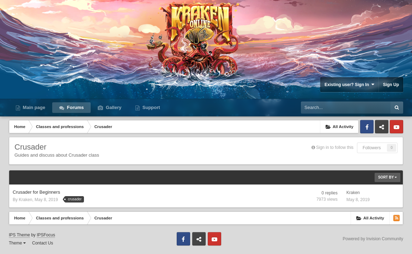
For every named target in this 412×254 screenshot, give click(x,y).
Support (150, 107)
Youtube (396, 126)
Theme (17, 243)
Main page (33, 107)
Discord (381, 126)
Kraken (25, 199)
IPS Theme (19, 234)
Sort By (387, 177)
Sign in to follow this (334, 147)
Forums (75, 107)
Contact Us (42, 243)
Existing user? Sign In (349, 84)
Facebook (367, 126)
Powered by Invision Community (373, 238)
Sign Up (391, 84)
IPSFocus (46, 234)
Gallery (112, 107)
